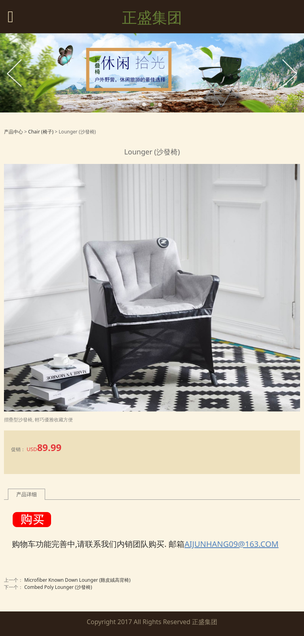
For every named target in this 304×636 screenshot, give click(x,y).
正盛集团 (152, 17)
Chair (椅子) (40, 131)
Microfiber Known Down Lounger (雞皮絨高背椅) (77, 580)
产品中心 (13, 131)
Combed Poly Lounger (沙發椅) (58, 587)
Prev (14, 73)
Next (289, 73)
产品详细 (26, 494)
